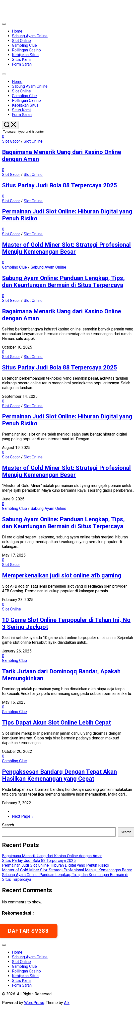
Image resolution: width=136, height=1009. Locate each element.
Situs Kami (21, 59)
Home (17, 31)
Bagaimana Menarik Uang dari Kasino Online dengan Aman (52, 855)
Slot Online (21, 40)
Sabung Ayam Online (30, 36)
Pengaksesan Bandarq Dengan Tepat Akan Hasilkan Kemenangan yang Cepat (59, 775)
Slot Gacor (11, 141)
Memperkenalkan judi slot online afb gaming (61, 575)
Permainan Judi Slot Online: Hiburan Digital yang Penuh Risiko (55, 865)
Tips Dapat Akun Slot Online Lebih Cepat (56, 722)
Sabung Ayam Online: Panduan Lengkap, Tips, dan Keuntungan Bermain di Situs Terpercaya (63, 281)
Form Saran (22, 64)
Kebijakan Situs (25, 54)
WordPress (34, 1002)
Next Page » (22, 816)
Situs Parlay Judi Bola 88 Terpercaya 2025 (59, 185)
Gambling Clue (24, 45)
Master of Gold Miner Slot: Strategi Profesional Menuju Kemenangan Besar (66, 248)
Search (8, 825)
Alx (66, 1002)
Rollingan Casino (26, 50)
